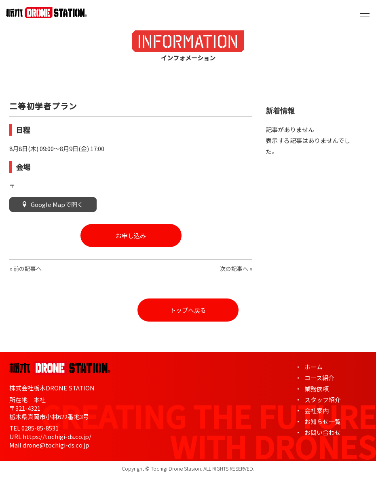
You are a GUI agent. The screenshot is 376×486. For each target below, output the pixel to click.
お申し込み (131, 235)
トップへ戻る (188, 310)
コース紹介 (319, 377)
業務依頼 (316, 388)
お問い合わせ (322, 432)
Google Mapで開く (52, 204)
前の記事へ (27, 268)
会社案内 (316, 410)
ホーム (313, 366)
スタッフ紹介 (322, 399)
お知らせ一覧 (322, 421)
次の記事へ (234, 268)
